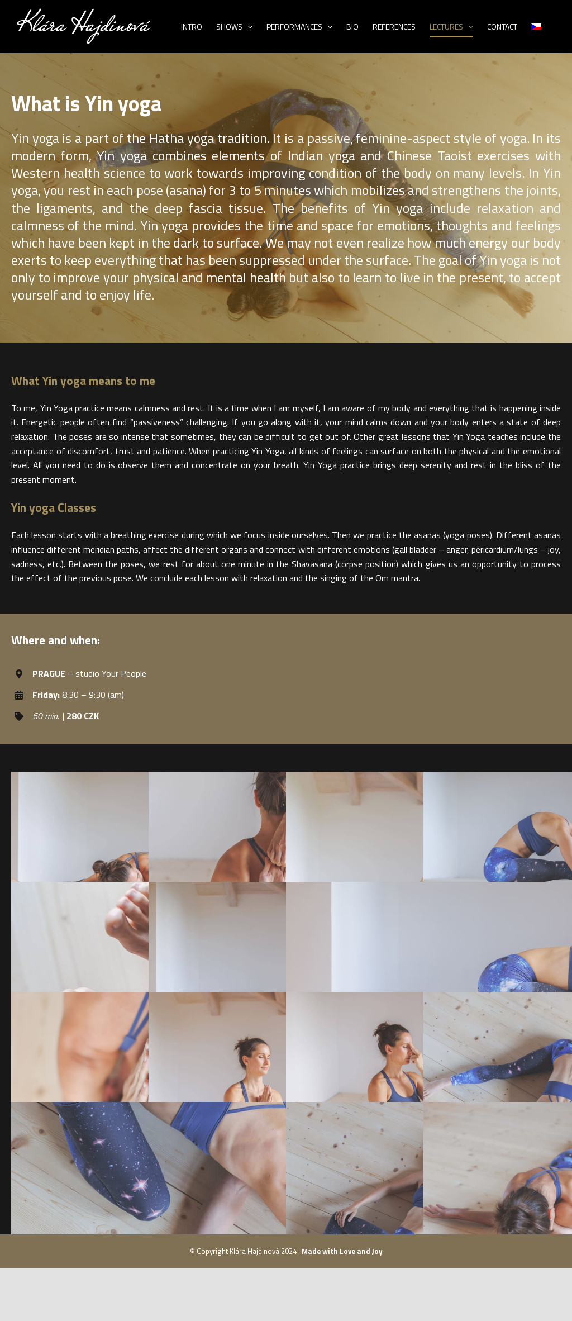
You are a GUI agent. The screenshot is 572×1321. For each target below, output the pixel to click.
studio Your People (110, 673)
